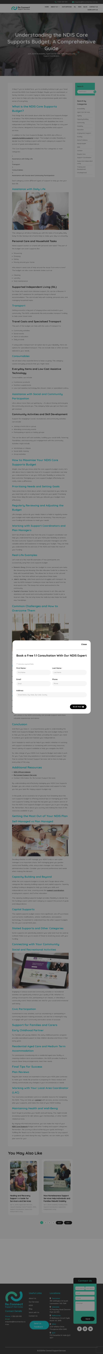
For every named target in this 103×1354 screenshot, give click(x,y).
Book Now (77, 707)
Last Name (57, 668)
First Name (21, 668)
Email (18, 679)
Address (19, 691)
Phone (55, 679)
